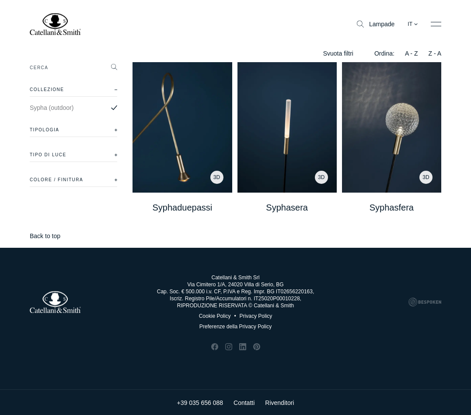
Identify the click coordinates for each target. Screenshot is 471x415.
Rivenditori (279, 401)
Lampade (375, 24)
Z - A (434, 53)
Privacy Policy (253, 316)
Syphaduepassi (182, 207)
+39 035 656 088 (200, 401)
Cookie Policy (215, 316)
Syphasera (287, 207)
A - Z (411, 53)
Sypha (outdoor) (51, 107)
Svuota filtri (338, 53)
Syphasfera (392, 207)
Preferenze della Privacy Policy (235, 327)
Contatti (244, 401)
